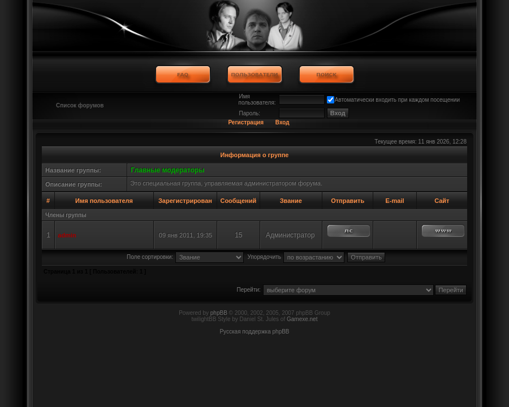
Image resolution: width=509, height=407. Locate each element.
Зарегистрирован (185, 200)
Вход (282, 122)
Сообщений (238, 200)
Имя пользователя (104, 200)
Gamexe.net (302, 319)
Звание (291, 200)
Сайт (441, 200)
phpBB (218, 313)
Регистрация (246, 122)
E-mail (394, 200)
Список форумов (80, 105)
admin (67, 235)
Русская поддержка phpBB (254, 331)
